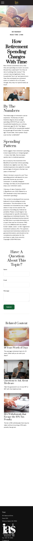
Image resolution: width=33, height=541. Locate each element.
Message (6, 291)
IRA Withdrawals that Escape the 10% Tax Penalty (15, 417)
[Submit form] (9, 307)
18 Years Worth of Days (16, 347)
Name (5, 269)
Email (5, 280)
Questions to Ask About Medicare (16, 382)
